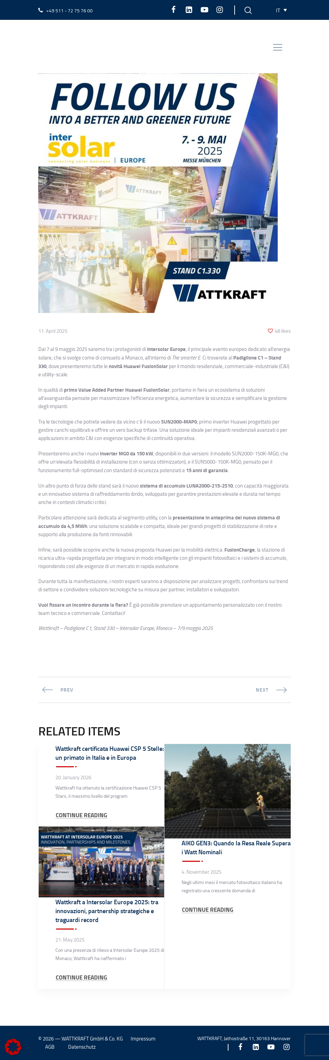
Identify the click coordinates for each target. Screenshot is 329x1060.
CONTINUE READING (81, 815)
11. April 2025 (52, 331)
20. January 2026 (73, 777)
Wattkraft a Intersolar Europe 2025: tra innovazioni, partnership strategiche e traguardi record (106, 910)
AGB (49, 1046)
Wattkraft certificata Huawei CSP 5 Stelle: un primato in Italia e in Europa (109, 753)
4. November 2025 (201, 872)
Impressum (143, 1038)
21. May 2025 (69, 940)
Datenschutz (82, 1046)
